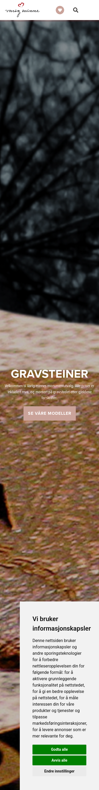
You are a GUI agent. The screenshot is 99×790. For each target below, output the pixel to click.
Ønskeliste (60, 10)
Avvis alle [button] (59, 760)
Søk (75, 10)
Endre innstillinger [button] (59, 771)
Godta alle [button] (59, 749)
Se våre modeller (49, 413)
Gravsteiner (22, 10)
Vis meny (90, 10)
